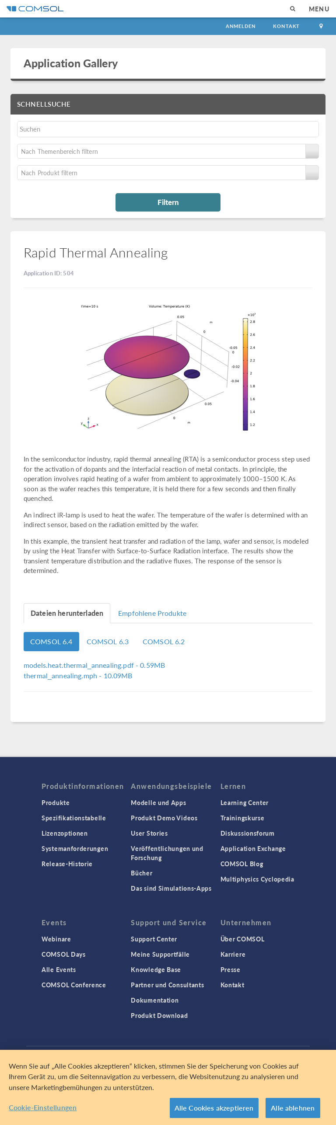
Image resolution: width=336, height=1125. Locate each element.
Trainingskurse (242, 817)
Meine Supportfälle (160, 954)
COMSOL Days (64, 954)
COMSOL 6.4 (51, 641)
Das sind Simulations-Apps (171, 888)
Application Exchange (253, 848)
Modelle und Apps (158, 802)
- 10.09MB (78, 675)
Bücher (141, 872)
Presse (230, 969)
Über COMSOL (242, 938)
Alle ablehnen (293, 1108)
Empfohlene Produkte (152, 613)
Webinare (56, 938)
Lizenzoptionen (65, 833)
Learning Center (244, 802)
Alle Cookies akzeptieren (214, 1108)
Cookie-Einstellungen (43, 1107)
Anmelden (241, 26)
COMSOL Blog (241, 863)
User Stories (149, 833)
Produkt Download (159, 1015)
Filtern (168, 202)
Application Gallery (71, 63)
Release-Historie (67, 863)
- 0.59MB (94, 665)
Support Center (154, 938)
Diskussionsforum (247, 833)
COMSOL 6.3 (108, 641)
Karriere (233, 954)
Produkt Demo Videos (164, 817)
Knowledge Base (156, 969)
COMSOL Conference (74, 984)
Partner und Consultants (167, 984)
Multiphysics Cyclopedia (257, 879)
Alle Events (59, 969)
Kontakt (286, 26)
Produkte (56, 802)
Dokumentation (154, 1000)
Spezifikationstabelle (74, 817)
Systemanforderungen (75, 848)
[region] (168, 1087)
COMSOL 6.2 (164, 641)
